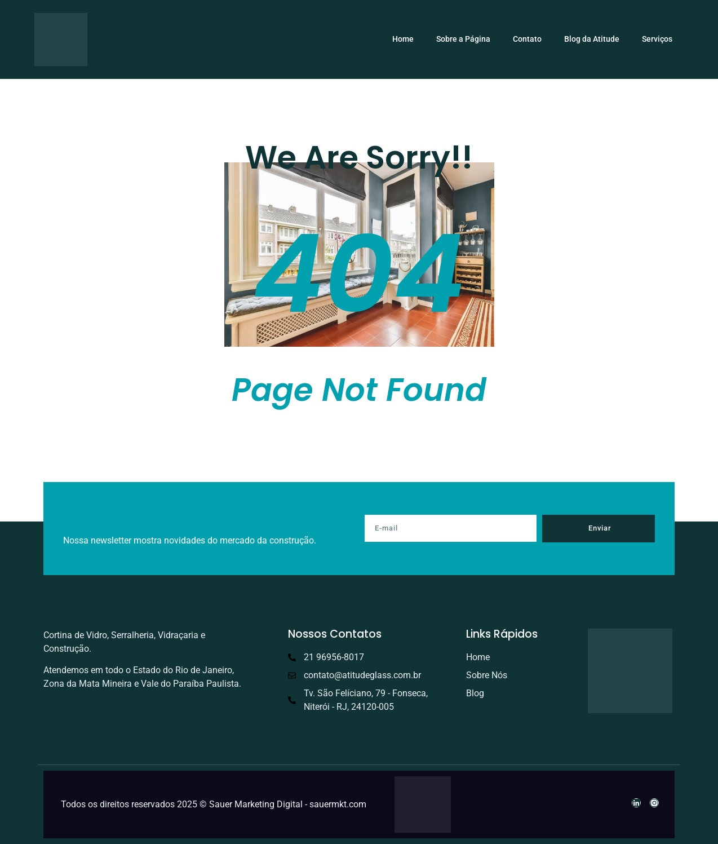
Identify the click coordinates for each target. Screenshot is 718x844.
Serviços (657, 39)
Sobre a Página (463, 39)
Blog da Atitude (591, 39)
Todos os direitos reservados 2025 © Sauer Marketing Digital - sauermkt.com (213, 804)
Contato (527, 39)
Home (403, 39)
